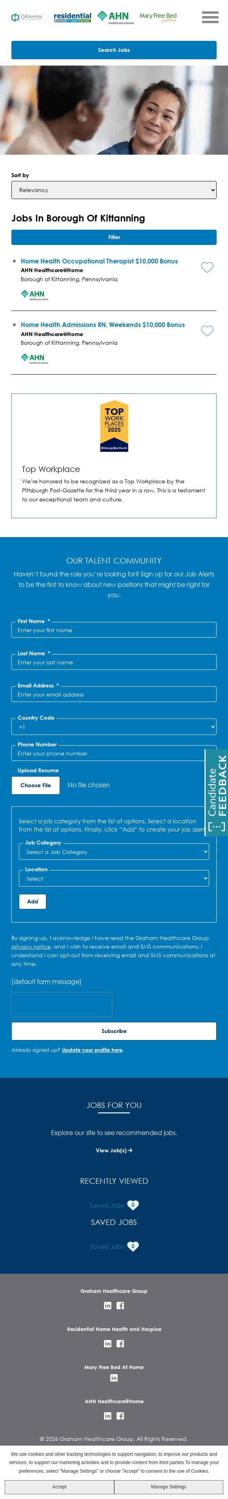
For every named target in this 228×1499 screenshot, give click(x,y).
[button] (201, 261)
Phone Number (37, 744)
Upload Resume (38, 770)
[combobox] (114, 878)
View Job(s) (111, 1150)
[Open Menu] (210, 17)
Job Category (43, 842)
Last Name (34, 653)
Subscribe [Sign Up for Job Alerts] (114, 1030)
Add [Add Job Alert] (32, 901)
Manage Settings (168, 1487)
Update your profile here (92, 1050)
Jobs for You (114, 1105)
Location (36, 869)
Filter (114, 237)
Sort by (20, 175)
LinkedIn (107, 1305)
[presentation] (61, 1004)
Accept (59, 1487)
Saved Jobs (114, 1222)
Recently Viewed (114, 1180)
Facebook (120, 1305)
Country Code (36, 718)
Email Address (38, 685)
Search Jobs (114, 49)
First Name (34, 621)
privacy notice (31, 946)
